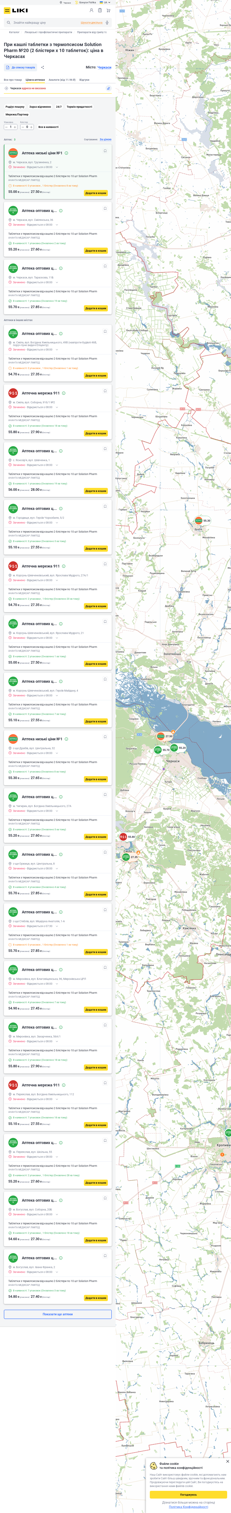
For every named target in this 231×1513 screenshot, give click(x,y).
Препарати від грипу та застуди (97, 32)
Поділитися (42, 67)
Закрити (227, 1461)
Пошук (8, 22)
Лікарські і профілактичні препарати (48, 32)
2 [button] (222, 1154)
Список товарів (100, 10)
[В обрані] (105, 151)
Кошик (108, 10)
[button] (127, 842)
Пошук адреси (6, 88)
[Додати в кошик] (96, 193)
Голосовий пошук (107, 22)
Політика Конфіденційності (188, 1507)
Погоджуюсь (188, 1494)
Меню (7, 10)
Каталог (14, 32)
